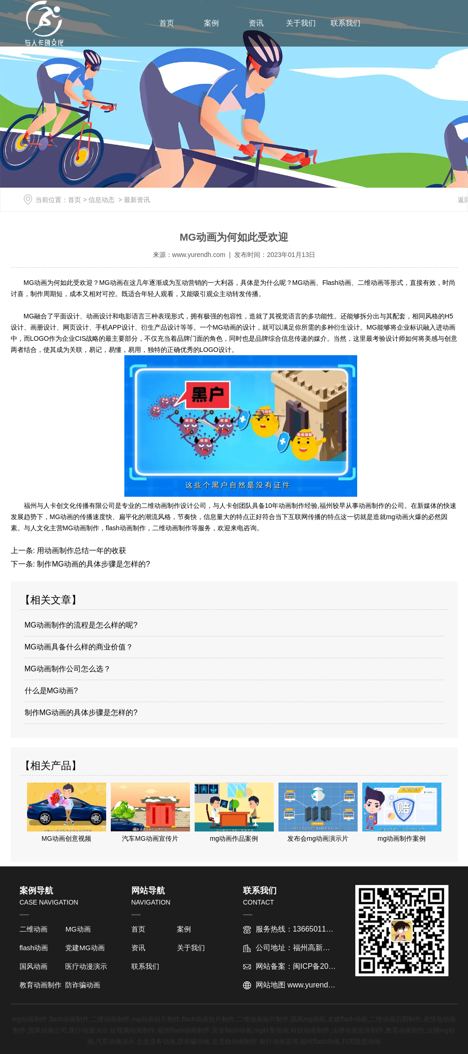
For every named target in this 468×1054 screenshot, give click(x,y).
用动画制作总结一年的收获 (80, 550)
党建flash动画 (347, 1019)
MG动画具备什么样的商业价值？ (79, 647)
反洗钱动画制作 (235, 1041)
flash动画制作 (69, 1019)
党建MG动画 (84, 948)
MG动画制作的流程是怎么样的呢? (81, 625)
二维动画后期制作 (395, 1019)
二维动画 (33, 929)
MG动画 (77, 929)
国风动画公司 (47, 1030)
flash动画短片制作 (208, 1019)
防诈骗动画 (82, 985)
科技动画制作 (310, 1030)
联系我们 (345, 23)
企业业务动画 (156, 1041)
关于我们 (301, 23)
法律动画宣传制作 (358, 1030)
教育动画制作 (40, 985)
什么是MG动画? (51, 691)
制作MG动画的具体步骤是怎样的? (92, 564)
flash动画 (34, 948)
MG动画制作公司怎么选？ (68, 669)
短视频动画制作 (133, 1030)
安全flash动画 (232, 1030)
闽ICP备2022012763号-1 (334, 966)
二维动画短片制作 (263, 1019)
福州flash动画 (320, 1041)
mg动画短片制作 (156, 1019)
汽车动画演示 (115, 1041)
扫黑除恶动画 (361, 1041)
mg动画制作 (29, 1019)
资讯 (256, 23)
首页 (166, 23)
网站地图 (270, 985)
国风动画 (33, 966)
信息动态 (101, 199)
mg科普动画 (271, 1030)
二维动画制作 (110, 1019)
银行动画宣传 (278, 1041)
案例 (211, 23)
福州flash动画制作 (183, 1030)
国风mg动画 (308, 1019)
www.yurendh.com (198, 254)
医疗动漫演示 (86, 966)
